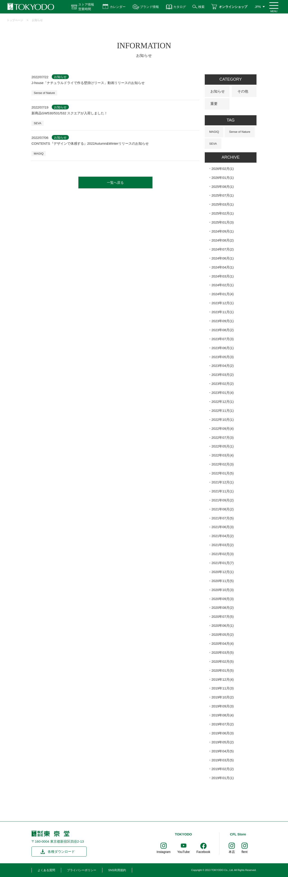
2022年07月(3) (223, 437)
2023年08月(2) (223, 330)
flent (245, 852)
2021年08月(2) (223, 509)
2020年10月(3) (223, 590)
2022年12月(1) (223, 401)
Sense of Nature (44, 93)
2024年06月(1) (223, 258)
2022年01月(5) (223, 473)
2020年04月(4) (223, 643)
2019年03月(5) (223, 760)
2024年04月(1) (223, 267)
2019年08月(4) (223, 715)
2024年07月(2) (223, 249)
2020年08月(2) (223, 607)
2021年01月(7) (223, 563)
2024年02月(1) (223, 285)
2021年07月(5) (223, 518)
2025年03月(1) (223, 204)
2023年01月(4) (223, 392)
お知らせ (37, 20)
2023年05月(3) (223, 357)
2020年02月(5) (223, 661)
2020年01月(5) (223, 670)
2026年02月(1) (223, 169)
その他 (242, 91)
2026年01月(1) (223, 177)
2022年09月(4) (223, 428)
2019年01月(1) (223, 778)
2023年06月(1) (223, 348)
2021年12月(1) (223, 482)
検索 (201, 7)
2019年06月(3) (223, 733)
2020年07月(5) (223, 616)
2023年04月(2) (223, 366)
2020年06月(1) (223, 625)
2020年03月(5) (223, 652)
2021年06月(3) (223, 527)
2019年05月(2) (223, 742)
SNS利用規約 (117, 870)
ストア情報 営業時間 (86, 7)
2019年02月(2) (223, 769)
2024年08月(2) (223, 240)
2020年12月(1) (223, 572)
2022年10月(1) (223, 419)
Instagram (164, 852)
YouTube (183, 852)
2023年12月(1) (223, 303)
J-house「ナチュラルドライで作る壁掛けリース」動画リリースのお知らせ (88, 83)
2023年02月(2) (223, 383)
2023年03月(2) (223, 374)
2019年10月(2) (223, 697)
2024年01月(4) (223, 294)
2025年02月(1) (223, 213)
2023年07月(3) (223, 339)
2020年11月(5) (223, 581)
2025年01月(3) (223, 222)
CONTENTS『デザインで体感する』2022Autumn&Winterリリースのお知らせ (90, 143)
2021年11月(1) (223, 491)
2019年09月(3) (223, 706)
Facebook (203, 852)
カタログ (179, 7)
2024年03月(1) (223, 276)
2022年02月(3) (223, 464)
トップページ (15, 20)
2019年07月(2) (223, 724)
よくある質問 (46, 870)
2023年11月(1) (223, 312)
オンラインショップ (233, 7)
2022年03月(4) (223, 455)
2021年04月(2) (223, 536)
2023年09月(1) (223, 321)
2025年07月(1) (223, 195)
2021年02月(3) (223, 554)
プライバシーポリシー (81, 870)
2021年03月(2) (223, 545)
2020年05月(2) (223, 634)
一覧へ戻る (115, 182)
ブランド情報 (149, 7)
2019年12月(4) (223, 679)
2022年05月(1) (223, 446)
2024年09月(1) (223, 231)
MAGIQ (38, 153)
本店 (232, 852)
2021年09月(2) (223, 500)
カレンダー (118, 7)
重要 (214, 104)
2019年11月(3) (223, 688)
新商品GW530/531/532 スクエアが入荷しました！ (70, 113)
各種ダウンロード (61, 851)
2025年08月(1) (223, 186)
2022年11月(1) (223, 410)
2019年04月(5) (223, 751)
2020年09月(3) (223, 599)
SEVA (37, 123)
